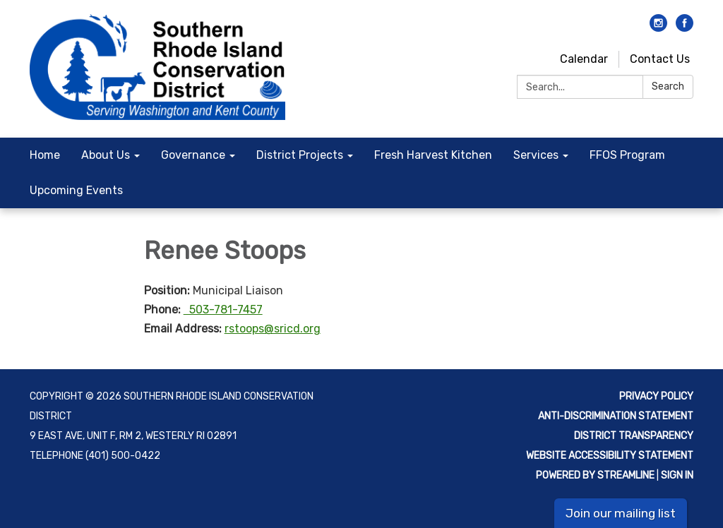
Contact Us (660, 59)
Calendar (584, 59)
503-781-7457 (223, 309)
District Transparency (633, 436)
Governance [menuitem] (193, 155)
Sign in (677, 475)
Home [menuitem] (45, 155)
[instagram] (658, 28)
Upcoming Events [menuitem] (76, 190)
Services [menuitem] (535, 155)
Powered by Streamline (595, 475)
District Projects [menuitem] (299, 155)
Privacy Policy (656, 396)
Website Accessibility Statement (609, 456)
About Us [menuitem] (105, 155)
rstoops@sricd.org (273, 328)
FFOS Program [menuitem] (627, 155)
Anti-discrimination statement (615, 416)
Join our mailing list (621, 513)
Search (668, 86)
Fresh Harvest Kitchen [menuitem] (433, 155)
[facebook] (684, 28)
